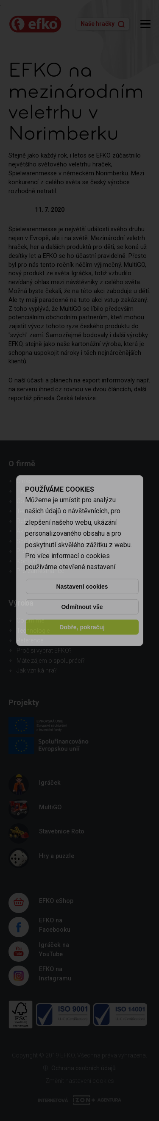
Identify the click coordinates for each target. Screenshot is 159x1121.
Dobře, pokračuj (82, 627)
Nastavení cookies (82, 586)
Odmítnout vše (82, 606)
